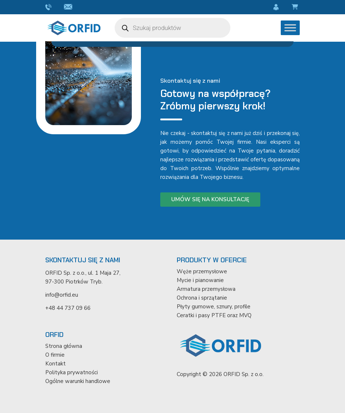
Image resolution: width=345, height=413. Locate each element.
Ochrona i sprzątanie (202, 297)
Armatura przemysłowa (206, 289)
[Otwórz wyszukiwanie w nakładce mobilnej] (172, 27)
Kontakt (55, 363)
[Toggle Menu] (290, 27)
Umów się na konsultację (210, 199)
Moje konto (277, 7)
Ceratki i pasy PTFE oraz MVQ (214, 315)
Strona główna (63, 346)
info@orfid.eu (69, 7)
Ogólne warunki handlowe (77, 381)
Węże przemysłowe (202, 271)
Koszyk (296, 7)
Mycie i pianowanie (200, 280)
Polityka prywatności (71, 372)
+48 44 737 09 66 (49, 7)
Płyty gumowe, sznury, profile (213, 306)
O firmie (55, 354)
